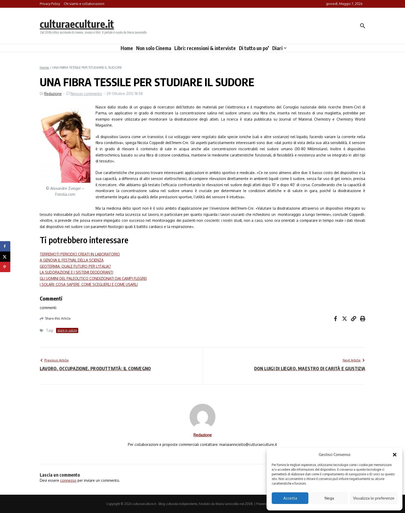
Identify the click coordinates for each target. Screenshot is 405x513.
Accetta (290, 498)
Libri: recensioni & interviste (205, 48)
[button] (394, 454)
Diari (279, 48)
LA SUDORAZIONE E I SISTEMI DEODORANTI (76, 272)
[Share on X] (5, 256)
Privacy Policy (50, 4)
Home (127, 48)
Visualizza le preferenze (373, 498)
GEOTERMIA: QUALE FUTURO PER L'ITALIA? (75, 266)
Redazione (53, 93)
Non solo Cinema (153, 48)
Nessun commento (86, 93)
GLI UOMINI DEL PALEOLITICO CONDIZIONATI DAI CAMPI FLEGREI (93, 278)
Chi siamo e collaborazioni (84, 4)
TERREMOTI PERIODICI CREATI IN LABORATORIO (80, 254)
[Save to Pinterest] (5, 267)
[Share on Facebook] (5, 246)
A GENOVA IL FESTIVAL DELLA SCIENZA (72, 260)
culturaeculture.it (77, 23)
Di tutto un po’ (254, 48)
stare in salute (67, 330)
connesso (68, 480)
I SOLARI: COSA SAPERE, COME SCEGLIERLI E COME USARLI (89, 284)
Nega (329, 498)
